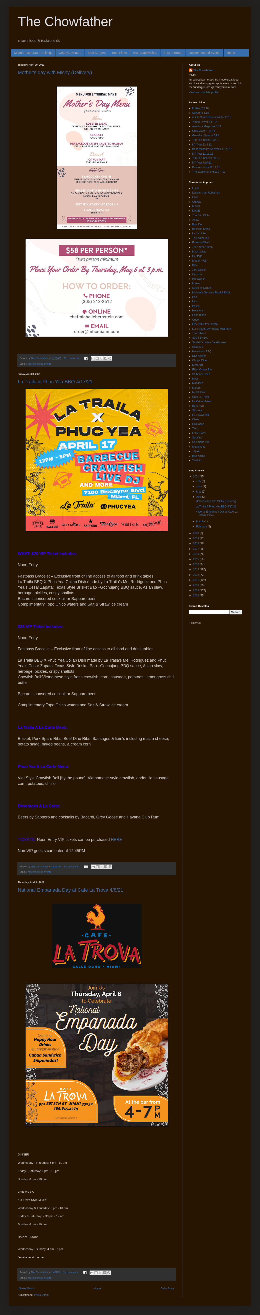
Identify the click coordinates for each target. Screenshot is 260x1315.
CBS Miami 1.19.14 (203, 131)
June (199, 486)
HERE (116, 839)
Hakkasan (198, 424)
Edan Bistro (199, 315)
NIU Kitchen (199, 356)
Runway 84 (199, 278)
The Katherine (200, 238)
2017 (196, 548)
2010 (196, 585)
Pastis (196, 306)
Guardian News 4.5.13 (205, 135)
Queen (196, 319)
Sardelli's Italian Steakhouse (209, 342)
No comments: (72, 358)
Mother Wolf (199, 260)
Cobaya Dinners (70, 53)
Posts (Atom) (41, 1295)
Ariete (195, 219)
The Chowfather (65, 21)
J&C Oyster (199, 269)
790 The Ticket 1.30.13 (205, 139)
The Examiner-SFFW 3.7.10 (208, 171)
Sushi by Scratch (202, 287)
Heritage (197, 256)
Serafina (197, 437)
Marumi (196, 387)
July (199, 481)
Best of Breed (173, 53)
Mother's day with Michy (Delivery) (55, 72)
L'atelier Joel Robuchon (206, 192)
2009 (196, 590)
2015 (196, 559)
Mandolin (197, 383)
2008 (196, 595)
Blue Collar (198, 455)
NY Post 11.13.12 (202, 153)
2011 (196, 580)
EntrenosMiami (201, 242)
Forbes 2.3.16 (200, 108)
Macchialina (199, 251)
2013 (196, 569)
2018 (196, 543)
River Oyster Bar (202, 369)
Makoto (196, 283)
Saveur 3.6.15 (200, 112)
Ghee (195, 419)
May (199, 491)
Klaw (195, 265)
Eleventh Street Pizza (205, 324)
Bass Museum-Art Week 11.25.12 (212, 149)
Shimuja (197, 410)
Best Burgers (97, 53)
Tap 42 (196, 451)
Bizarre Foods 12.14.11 (206, 167)
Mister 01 (197, 365)
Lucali (195, 188)
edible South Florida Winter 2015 (211, 117)
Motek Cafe (199, 392)
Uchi (195, 301)
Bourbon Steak (201, 228)
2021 (196, 476)
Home (231, 53)
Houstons (198, 310)
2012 (196, 574)
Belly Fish (198, 405)
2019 (196, 538)
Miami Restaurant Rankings (33, 53)
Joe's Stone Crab (202, 247)
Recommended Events (204, 53)
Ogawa (196, 201)
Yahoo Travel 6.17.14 (204, 121)
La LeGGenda (200, 414)
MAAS (196, 206)
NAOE (196, 210)
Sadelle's (197, 346)
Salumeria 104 (200, 442)
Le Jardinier (199, 233)
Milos (195, 378)
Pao (194, 297)
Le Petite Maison (202, 401)
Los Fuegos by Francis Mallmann (212, 328)
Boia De (197, 224)
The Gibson (199, 333)
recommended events (39, 363)
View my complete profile (203, 92)
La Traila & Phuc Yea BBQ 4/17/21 (55, 381)
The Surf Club (200, 215)
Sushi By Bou (200, 337)
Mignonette (198, 446)
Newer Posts (26, 1288)
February (202, 526)
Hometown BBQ (201, 351)
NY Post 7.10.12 (202, 162)
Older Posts (167, 1288)
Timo (195, 428)
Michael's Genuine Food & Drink (211, 292)
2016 (196, 553)
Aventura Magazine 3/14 (206, 126)
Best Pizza (119, 53)
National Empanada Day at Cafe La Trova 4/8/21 (70, 890)
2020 (196, 533)
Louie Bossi (199, 433)
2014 (196, 564)
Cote (195, 197)
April (199, 496)
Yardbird (197, 460)
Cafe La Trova (200, 396)
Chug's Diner (200, 360)
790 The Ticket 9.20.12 (205, 158)
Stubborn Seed (201, 374)
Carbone (197, 274)
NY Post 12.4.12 (202, 144)
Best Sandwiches (145, 53)
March (200, 521)
